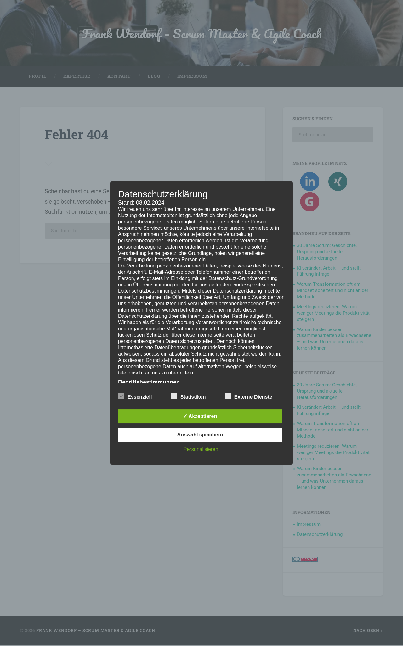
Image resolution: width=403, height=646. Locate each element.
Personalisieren (201, 449)
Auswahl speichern (200, 434)
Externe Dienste (248, 396)
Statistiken (188, 396)
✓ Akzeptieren (200, 416)
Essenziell (135, 396)
